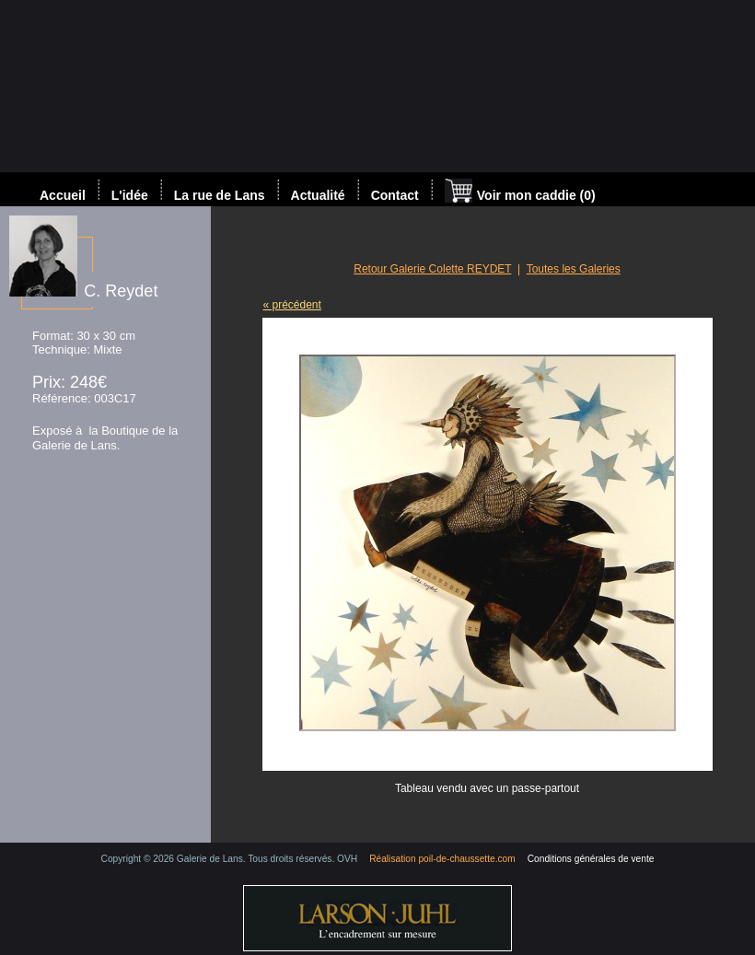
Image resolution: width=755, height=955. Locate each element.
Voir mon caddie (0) (520, 192)
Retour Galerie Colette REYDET (432, 268)
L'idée (129, 195)
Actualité (318, 195)
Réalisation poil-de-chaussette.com (442, 859)
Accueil (63, 195)
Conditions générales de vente (591, 859)
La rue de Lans (219, 195)
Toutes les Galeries (574, 268)
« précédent (292, 304)
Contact (395, 195)
